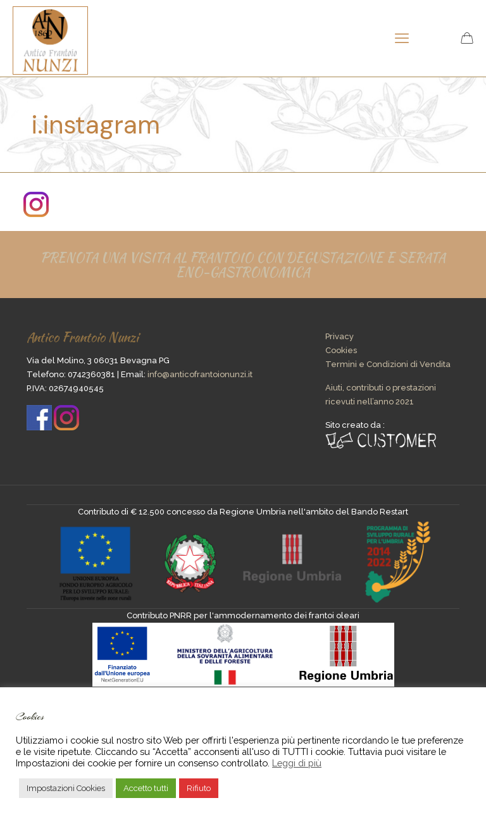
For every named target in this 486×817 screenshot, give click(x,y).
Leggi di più (296, 763)
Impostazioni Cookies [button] (66, 788)
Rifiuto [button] (199, 788)
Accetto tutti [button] (145, 788)
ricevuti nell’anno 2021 (369, 401)
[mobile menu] (402, 38)
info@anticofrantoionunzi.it (199, 374)
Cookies (341, 350)
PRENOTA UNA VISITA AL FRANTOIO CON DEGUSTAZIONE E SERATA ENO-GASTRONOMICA (243, 264)
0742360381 (91, 374)
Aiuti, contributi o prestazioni (380, 387)
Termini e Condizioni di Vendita (388, 364)
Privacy (339, 336)
